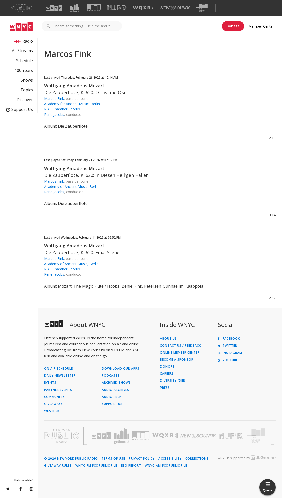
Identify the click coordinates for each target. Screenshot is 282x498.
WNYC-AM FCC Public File (166, 465)
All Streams (22, 50)
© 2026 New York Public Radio (71, 458)
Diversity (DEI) (172, 380)
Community (54, 396)
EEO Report (131, 465)
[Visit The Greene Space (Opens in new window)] (202, 8)
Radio (27, 41)
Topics (26, 90)
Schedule (24, 60)
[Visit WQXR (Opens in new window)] (143, 8)
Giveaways (53, 403)
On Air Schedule (58, 368)
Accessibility (170, 458)
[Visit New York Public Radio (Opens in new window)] (61, 436)
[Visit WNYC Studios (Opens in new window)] (94, 7)
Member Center (261, 26)
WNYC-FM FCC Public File (96, 465)
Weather (51, 410)
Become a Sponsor (176, 359)
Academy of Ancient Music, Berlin (71, 186)
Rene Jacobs (54, 114)
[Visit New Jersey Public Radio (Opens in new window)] (231, 436)
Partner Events (58, 389)
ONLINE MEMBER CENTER (180, 352)
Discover (25, 99)
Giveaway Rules (58, 465)
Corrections (197, 458)
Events (50, 382)
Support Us (19, 109)
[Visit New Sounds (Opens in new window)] (175, 8)
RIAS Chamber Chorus (62, 109)
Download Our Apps (120, 368)
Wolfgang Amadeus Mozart (74, 86)
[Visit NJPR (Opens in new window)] (117, 8)
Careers (167, 373)
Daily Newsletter (60, 375)
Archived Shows (116, 382)
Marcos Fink (54, 98)
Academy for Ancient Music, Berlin (72, 103)
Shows (27, 80)
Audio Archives (115, 389)
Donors (167, 366)
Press (165, 387)
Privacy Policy (142, 458)
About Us (168, 338)
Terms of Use (113, 458)
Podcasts (111, 375)
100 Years (24, 70)
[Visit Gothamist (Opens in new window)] (74, 7)
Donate (232, 26)
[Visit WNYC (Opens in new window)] (54, 8)
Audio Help (112, 396)
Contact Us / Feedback (180, 345)
